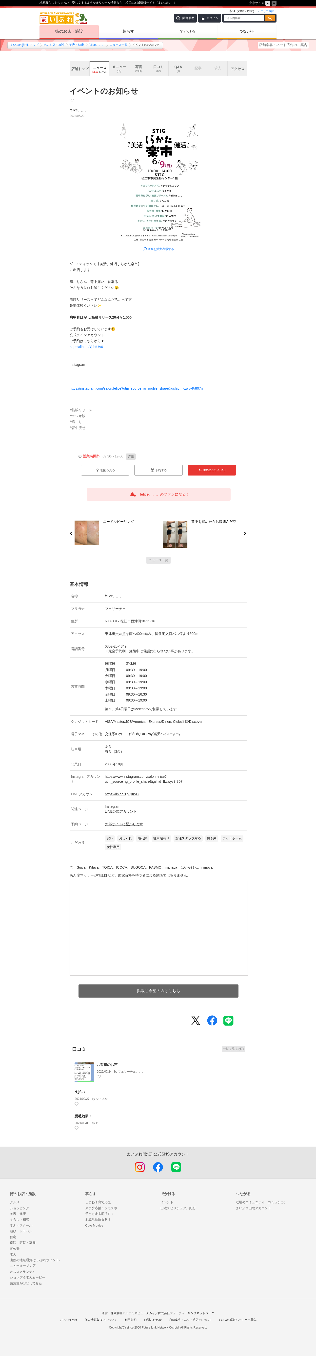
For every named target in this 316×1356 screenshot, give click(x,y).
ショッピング (19, 1208)
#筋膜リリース (81, 410)
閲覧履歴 (188, 18)
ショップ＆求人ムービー (27, 1277)
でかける (188, 31)
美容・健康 (76, 45)
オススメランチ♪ (22, 1272)
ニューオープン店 (23, 1266)
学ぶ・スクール (21, 1225)
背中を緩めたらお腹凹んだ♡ (215, 523)
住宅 (13, 1237)
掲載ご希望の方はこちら (158, 991)
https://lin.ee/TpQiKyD (122, 794)
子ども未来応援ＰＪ (99, 1214)
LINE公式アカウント (121, 811)
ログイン (212, 18)
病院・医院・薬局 (23, 1243)
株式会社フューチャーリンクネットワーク (186, 1313)
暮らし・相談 (19, 1219)
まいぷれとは (68, 1320)
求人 (13, 1254)
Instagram (112, 806)
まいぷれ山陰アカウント (253, 1208)
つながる (247, 31)
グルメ (15, 1202)
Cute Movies (94, 1225)
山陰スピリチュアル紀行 (178, 1208)
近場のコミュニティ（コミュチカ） (261, 1202)
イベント (166, 1202)
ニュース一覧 (118, 45)
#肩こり (76, 422)
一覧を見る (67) (233, 1049)
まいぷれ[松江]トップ (24, 45)
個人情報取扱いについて (101, 1320)
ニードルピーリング (116, 523)
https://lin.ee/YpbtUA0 (86, 347)
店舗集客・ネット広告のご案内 (283, 45)
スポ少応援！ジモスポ (101, 1208)
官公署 (15, 1248)
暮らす (128, 31)
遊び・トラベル (21, 1231)
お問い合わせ (153, 1320)
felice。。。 (97, 45)
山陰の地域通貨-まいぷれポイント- (35, 1260)
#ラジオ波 (77, 416)
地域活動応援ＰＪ (98, 1219)
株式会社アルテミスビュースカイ (133, 1313)
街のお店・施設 (69, 31)
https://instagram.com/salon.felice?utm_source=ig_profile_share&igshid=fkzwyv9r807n (136, 388)
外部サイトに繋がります (124, 824)
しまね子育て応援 (98, 1202)
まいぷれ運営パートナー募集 (237, 1320)
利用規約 (131, 1320)
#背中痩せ (77, 428)
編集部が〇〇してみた (26, 1283)
